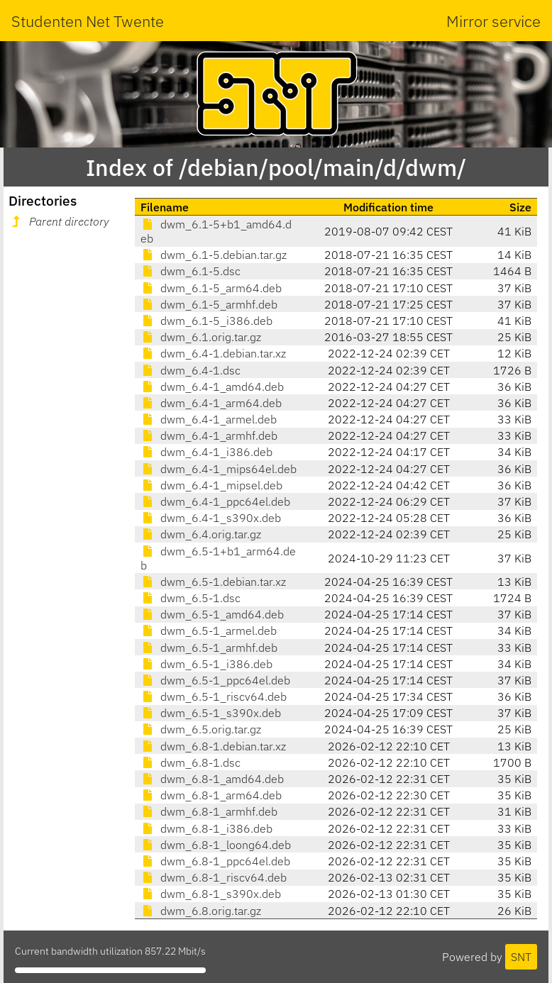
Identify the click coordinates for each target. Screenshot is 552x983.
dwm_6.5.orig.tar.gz (200, 729)
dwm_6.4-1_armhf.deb (208, 435)
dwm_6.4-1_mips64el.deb (218, 469)
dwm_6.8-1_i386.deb (206, 828)
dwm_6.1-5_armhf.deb (208, 304)
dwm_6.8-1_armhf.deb (208, 811)
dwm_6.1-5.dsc (190, 271)
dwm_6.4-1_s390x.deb (210, 518)
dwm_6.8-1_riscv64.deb (213, 877)
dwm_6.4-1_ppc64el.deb (215, 501)
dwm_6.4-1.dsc (190, 370)
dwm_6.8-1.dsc (190, 762)
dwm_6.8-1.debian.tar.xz (213, 746)
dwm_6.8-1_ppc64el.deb (215, 861)
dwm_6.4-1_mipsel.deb (211, 485)
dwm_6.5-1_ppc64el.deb (215, 680)
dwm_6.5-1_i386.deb (206, 664)
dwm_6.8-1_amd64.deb (212, 779)
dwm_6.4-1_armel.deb (208, 419)
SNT (521, 957)
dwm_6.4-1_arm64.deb (211, 403)
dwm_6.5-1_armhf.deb (208, 647)
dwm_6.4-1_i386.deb (206, 452)
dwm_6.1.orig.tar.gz (200, 337)
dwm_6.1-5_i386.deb (206, 320)
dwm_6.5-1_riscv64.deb (213, 696)
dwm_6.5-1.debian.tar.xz (213, 581)
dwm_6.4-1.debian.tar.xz (213, 353)
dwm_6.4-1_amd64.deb (212, 386)
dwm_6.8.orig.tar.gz (200, 911)
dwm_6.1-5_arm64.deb (211, 288)
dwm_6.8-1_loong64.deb (215, 845)
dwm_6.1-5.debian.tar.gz (213, 255)
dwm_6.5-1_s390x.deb (210, 713)
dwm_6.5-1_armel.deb (208, 630)
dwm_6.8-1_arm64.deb (211, 795)
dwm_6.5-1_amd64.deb (212, 614)
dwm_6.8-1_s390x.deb (210, 894)
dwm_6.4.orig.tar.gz (200, 534)
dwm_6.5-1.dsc (190, 598)
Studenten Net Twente (87, 21)
